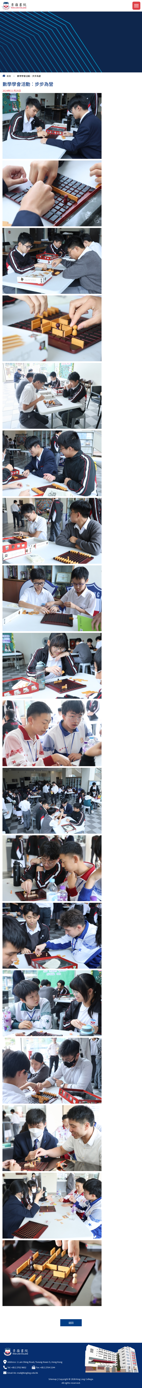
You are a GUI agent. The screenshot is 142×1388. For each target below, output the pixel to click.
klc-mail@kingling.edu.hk (26, 1372)
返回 (71, 1322)
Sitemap (53, 1379)
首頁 (9, 76)
